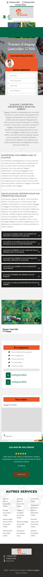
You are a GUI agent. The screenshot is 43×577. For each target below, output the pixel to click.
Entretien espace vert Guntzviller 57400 (35, 523)
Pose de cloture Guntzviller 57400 (6, 502)
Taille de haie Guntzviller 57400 (7, 533)
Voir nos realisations (21, 56)
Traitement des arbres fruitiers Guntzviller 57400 (34, 510)
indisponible (13, 2)
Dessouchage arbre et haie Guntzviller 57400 (7, 523)
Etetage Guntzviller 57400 (6, 512)
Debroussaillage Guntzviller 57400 (22, 524)
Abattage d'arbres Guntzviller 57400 (20, 502)
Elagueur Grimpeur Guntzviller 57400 (20, 514)
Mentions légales (33, 570)
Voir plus (21, 474)
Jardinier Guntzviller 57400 (34, 533)
